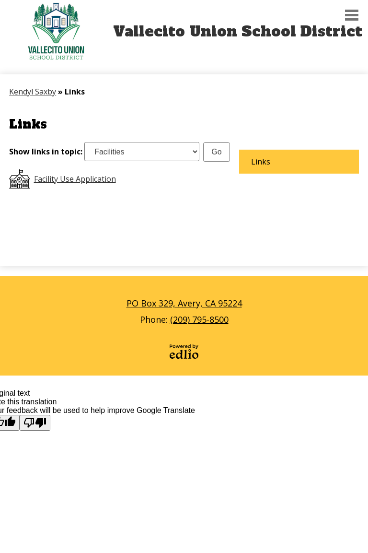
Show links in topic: (45, 151)
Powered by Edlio (184, 351)
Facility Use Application (75, 179)
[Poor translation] (35, 423)
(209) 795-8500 (199, 319)
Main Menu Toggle (351, 15)
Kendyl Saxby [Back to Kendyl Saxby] (32, 91)
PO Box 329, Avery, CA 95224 (184, 303)
